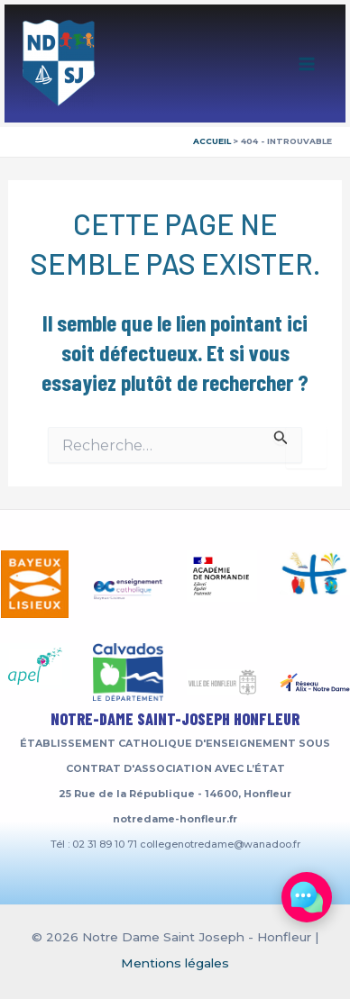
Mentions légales (175, 963)
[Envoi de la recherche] (281, 436)
